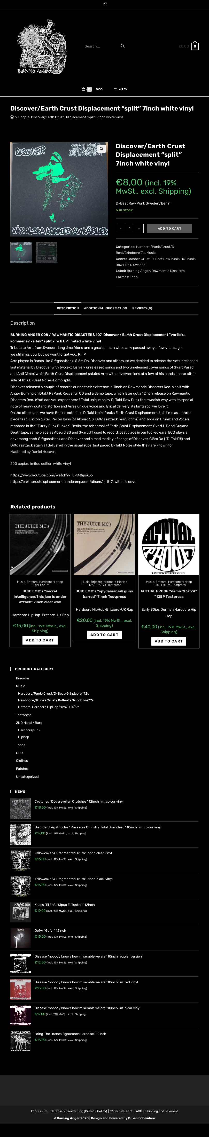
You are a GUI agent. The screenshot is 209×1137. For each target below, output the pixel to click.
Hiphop (23, 739)
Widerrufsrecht (121, 1113)
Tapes (20, 747)
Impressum (39, 1113)
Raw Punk (123, 267)
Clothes (22, 762)
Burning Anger (138, 273)
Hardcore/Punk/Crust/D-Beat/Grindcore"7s (56, 702)
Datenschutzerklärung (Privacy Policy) (79, 1113)
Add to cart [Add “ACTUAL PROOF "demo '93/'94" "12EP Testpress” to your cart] (169, 643)
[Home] (12, 119)
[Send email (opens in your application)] (104, 4)
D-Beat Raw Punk (165, 261)
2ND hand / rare (29, 724)
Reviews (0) (142, 310)
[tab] (67, 310)
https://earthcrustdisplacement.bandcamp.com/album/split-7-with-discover (74, 483)
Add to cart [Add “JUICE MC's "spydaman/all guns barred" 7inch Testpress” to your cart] (104, 636)
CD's (19, 755)
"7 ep (134, 279)
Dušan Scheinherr (142, 1120)
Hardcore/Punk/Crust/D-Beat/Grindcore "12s (53, 695)
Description (68, 310)
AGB (139, 1113)
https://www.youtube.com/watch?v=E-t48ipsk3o (51, 477)
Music (151, 254)
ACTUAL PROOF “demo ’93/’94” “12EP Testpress (169, 596)
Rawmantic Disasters (168, 273)
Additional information (105, 310)
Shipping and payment (161, 1113)
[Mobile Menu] (120, 90)
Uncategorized (27, 778)
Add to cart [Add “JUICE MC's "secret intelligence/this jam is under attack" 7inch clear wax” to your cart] (40, 642)
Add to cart (169, 230)
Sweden (139, 267)
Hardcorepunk (29, 732)
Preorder (22, 680)
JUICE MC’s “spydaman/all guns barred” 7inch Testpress (104, 596)
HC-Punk (188, 261)
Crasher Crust (139, 261)
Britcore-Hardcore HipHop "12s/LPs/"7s (45, 585)
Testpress (114, 587)
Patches (22, 770)
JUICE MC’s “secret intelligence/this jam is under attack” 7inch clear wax (40, 598)
